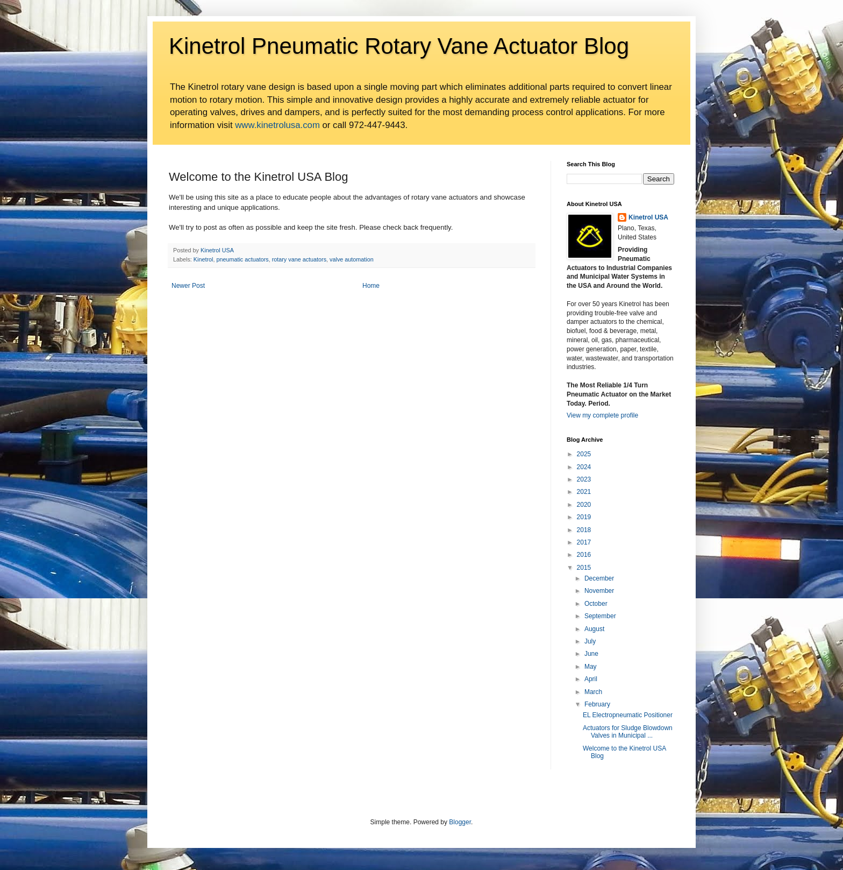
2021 (584, 492)
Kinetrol (203, 259)
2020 (584, 504)
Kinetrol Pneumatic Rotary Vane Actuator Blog (399, 46)
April (590, 679)
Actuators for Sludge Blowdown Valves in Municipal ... (628, 731)
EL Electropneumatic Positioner (628, 715)
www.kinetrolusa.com (277, 125)
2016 (584, 554)
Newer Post (188, 285)
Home (371, 285)
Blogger (460, 822)
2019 (584, 517)
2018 (584, 530)
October (596, 603)
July (590, 641)
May (590, 666)
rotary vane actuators (299, 259)
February (597, 704)
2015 (584, 567)
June (591, 653)
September (600, 616)
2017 (584, 542)
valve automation (352, 259)
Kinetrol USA (648, 217)
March (593, 692)
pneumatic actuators (242, 259)
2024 (584, 467)
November (599, 591)
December (599, 578)
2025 (584, 454)
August (594, 629)
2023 (584, 479)
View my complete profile (602, 415)
